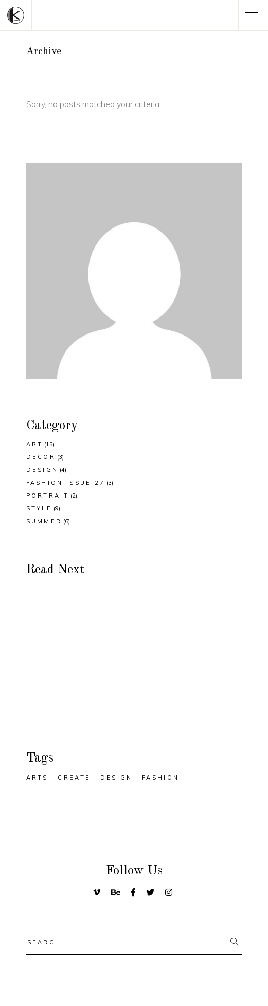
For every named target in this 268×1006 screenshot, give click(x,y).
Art (34, 444)
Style (39, 508)
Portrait (47, 495)
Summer (44, 521)
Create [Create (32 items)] (74, 777)
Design (42, 469)
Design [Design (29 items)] (116, 777)
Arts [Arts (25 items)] (37, 777)
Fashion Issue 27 (65, 482)
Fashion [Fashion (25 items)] (160, 777)
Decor (41, 457)
